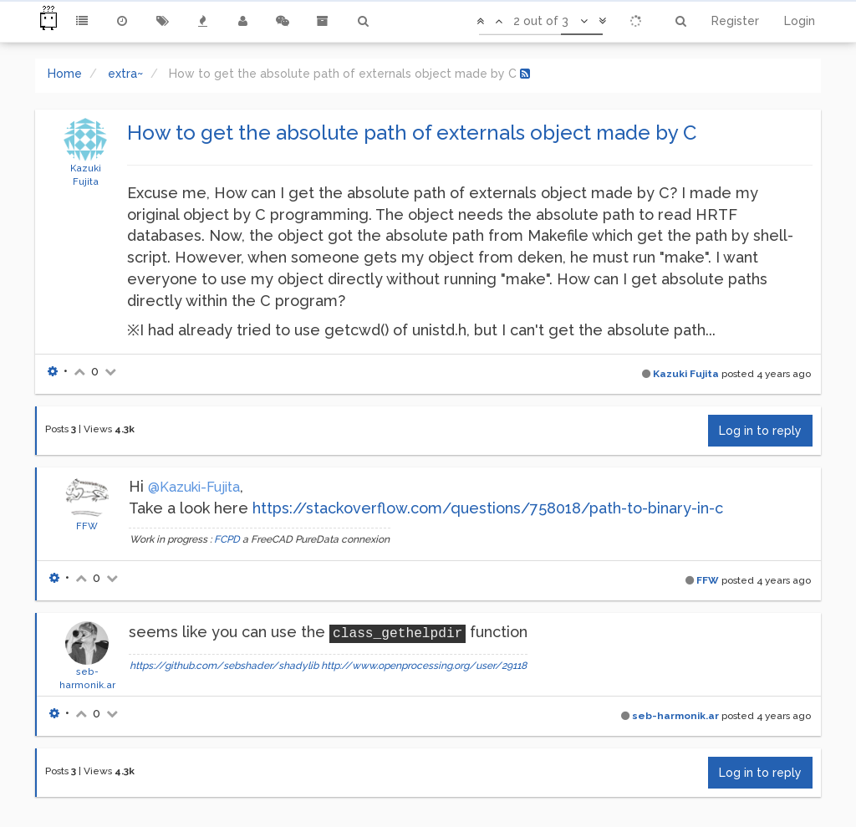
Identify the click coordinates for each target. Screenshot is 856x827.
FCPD (227, 539)
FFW (87, 526)
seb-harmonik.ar (675, 716)
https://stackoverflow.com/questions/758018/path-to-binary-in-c (487, 508)
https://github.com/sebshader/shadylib (224, 665)
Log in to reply (760, 430)
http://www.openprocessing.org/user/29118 (424, 665)
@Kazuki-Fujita (194, 487)
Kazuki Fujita (686, 374)
